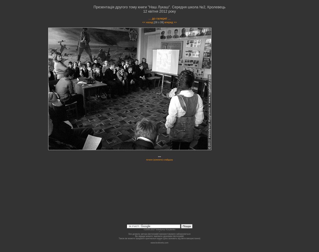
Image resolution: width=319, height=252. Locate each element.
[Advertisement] (245, 63)
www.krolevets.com (159, 243)
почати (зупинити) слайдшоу (159, 160)
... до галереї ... (160, 18)
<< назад (147, 22)
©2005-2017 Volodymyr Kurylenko (159, 229)
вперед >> (170, 22)
